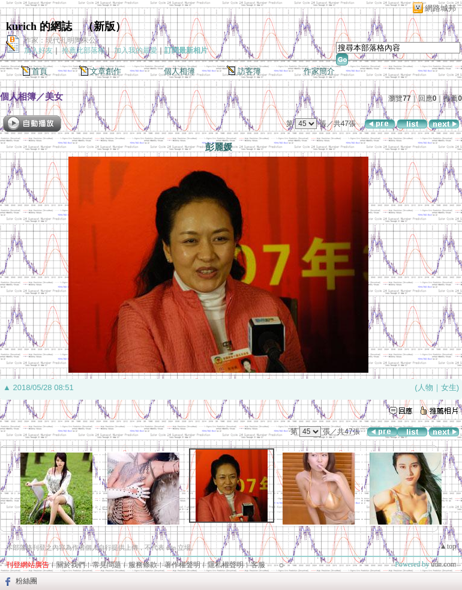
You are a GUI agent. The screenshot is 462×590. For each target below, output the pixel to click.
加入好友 (38, 50)
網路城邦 (440, 8)
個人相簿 (179, 71)
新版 (104, 26)
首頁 (39, 71)
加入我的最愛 (135, 50)
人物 (425, 387)
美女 (54, 96)
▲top (448, 546)
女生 (449, 387)
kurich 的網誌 (39, 26)
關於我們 (70, 565)
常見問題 (106, 565)
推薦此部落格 (83, 50)
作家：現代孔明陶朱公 (60, 40)
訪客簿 (249, 71)
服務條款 (142, 565)
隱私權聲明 (226, 565)
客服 (258, 565)
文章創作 (105, 71)
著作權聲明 (182, 565)
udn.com (443, 564)
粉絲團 (26, 581)
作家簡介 (319, 71)
